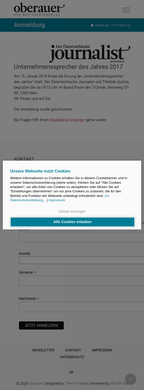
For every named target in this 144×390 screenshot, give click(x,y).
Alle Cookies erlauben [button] (72, 222)
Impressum (57, 200)
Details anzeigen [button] (71, 211)
